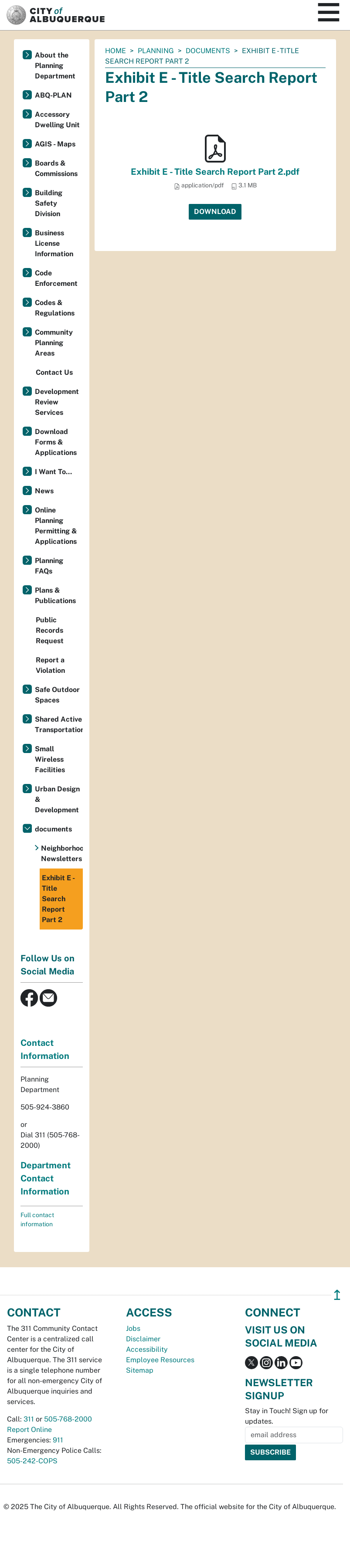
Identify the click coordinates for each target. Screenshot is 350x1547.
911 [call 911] (58, 1440)
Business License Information (54, 243)
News (44, 491)
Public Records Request (50, 630)
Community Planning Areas (54, 342)
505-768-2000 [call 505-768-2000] (68, 1419)
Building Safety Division (48, 203)
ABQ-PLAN (53, 95)
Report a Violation (50, 665)
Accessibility (147, 1349)
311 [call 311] (29, 1419)
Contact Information (44, 1049)
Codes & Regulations (55, 308)
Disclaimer (143, 1339)
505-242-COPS (32, 1461)
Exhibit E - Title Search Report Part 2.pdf (215, 171)
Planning (156, 51)
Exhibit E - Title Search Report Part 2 (58, 899)
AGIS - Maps (55, 144)
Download (215, 211)
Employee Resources (160, 1360)
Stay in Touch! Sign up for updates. (286, 1416)
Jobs (133, 1328)
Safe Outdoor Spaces (57, 694)
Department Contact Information (45, 1178)
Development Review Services (57, 402)
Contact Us (54, 372)
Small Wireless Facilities (50, 759)
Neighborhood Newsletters (62, 853)
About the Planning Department (55, 65)
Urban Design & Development (57, 799)
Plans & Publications (55, 595)
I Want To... (53, 472)
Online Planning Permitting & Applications (56, 526)
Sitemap (139, 1370)
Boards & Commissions (56, 168)
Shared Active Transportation (59, 724)
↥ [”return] (337, 1295)
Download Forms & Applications (56, 442)
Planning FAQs (49, 565)
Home (115, 51)
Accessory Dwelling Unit (57, 119)
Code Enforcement (56, 278)
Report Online (29, 1429)
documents (208, 51)
